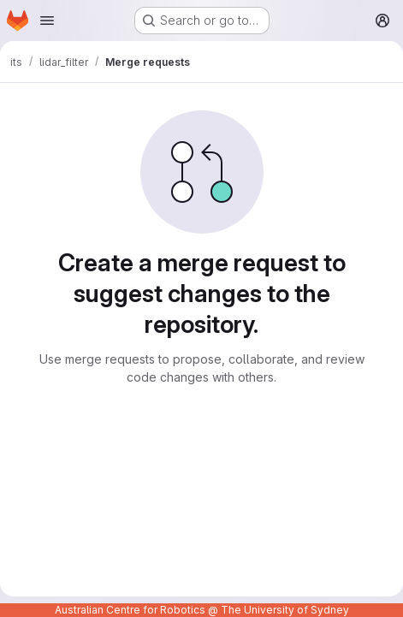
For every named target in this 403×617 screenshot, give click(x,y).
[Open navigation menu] (47, 20)
